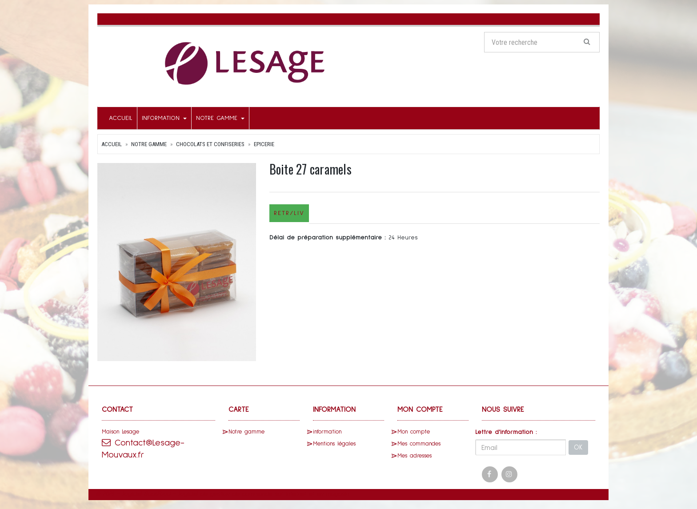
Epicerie (264, 144)
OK (578, 447)
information (164, 118)
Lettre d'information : (506, 432)
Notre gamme (220, 118)
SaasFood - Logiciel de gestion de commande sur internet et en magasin (246, 494)
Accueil (120, 118)
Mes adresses (414, 456)
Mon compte (413, 432)
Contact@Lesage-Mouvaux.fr (143, 448)
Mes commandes (419, 444)
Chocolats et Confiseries (210, 144)
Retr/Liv (289, 213)
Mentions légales (334, 444)
